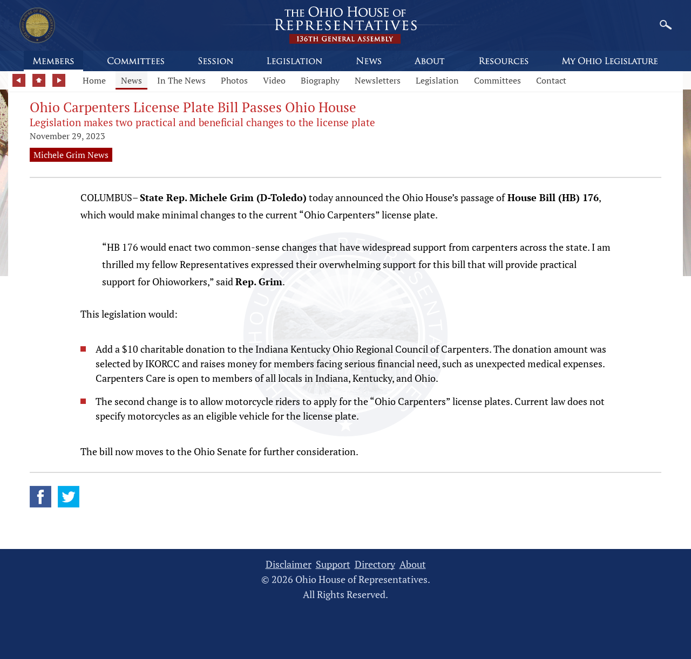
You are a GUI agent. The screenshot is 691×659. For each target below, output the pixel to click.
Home (94, 80)
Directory (375, 564)
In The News (181, 80)
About (412, 564)
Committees (497, 80)
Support (333, 564)
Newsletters (378, 80)
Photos (234, 80)
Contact (551, 80)
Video (274, 80)
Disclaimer (288, 564)
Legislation (437, 80)
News (131, 80)
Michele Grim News (71, 155)
